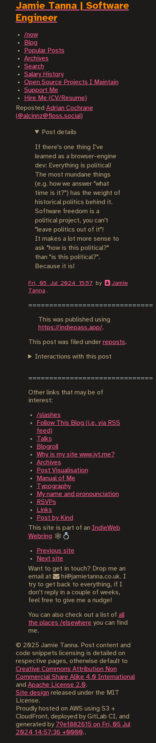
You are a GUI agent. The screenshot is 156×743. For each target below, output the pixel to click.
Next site (50, 558)
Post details (59, 132)
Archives (49, 462)
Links (44, 510)
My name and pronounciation (78, 494)
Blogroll (47, 446)
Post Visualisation (62, 470)
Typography (54, 486)
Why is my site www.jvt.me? (76, 454)
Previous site (55, 550)
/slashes (49, 415)
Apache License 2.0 (57, 684)
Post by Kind (55, 517)
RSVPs (46, 502)
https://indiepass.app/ (70, 327)
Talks (44, 438)
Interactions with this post (73, 356)
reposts (114, 342)
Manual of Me (56, 478)
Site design (32, 692)
